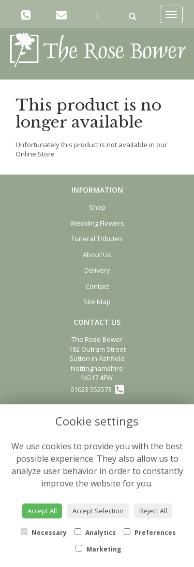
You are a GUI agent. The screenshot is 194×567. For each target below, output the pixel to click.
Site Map (97, 301)
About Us (97, 254)
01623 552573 (97, 389)
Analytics (95, 532)
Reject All (153, 510)
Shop (97, 207)
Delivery (97, 270)
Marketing (98, 549)
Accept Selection (98, 510)
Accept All (42, 510)
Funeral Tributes (97, 238)
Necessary (44, 532)
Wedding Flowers (97, 223)
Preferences (150, 532)
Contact (97, 286)
